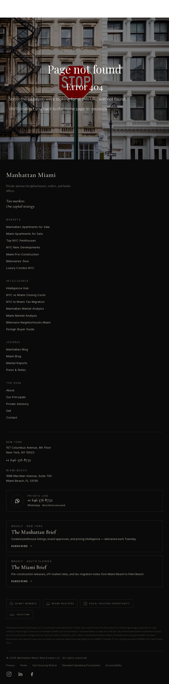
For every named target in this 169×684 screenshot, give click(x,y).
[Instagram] (9, 674)
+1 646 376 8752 (18, 459)
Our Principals (16, 397)
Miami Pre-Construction (22, 254)
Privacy (10, 665)
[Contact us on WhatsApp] (84, 501)
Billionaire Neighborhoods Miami (28, 322)
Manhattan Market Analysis (25, 308)
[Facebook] (32, 674)
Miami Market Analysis (21, 315)
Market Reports (16, 363)
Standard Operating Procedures (81, 665)
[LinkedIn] (20, 674)
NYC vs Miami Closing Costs (26, 295)
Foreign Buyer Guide (20, 329)
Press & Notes (16, 370)
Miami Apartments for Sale (24, 233)
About (10, 390)
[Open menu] (159, 7)
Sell (8, 410)
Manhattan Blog (17, 349)
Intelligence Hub (17, 288)
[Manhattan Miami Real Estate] (24, 7)
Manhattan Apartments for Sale (28, 227)
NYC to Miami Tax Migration (25, 301)
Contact (11, 417)
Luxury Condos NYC (20, 268)
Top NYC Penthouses (21, 240)
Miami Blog (13, 356)
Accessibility (113, 665)
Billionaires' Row (17, 261)
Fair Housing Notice (45, 665)
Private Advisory (17, 404)
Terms (23, 665)
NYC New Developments (23, 247)
